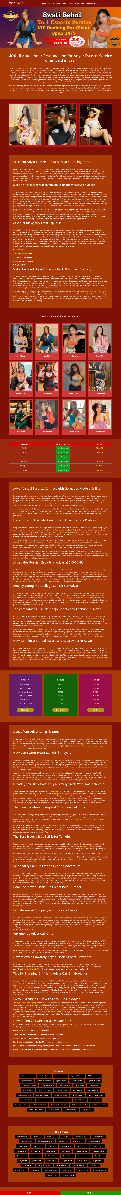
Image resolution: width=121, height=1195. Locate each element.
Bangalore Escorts (81, 1151)
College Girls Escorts (24, 1095)
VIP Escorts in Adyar (72, 653)
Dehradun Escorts (94, 1141)
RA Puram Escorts (93, 1076)
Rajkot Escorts (23, 1146)
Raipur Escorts (99, 1156)
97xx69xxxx (99, 461)
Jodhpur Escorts (78, 1141)
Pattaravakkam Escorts (79, 1105)
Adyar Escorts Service (24, 68)
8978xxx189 (99, 448)
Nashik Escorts (65, 1151)
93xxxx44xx (99, 470)
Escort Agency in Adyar (59, 794)
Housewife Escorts (61, 1090)
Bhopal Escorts (97, 1161)
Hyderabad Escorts (98, 1151)
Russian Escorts (28, 1090)
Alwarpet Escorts (64, 1085)
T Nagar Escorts (60, 1076)
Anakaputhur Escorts (44, 1100)
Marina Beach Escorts (44, 1081)
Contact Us (72, 3)
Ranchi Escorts (51, 1136)
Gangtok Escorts (67, 1161)
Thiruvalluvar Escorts (35, 1109)
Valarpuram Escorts (71, 1109)
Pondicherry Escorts (28, 1076)
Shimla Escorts (51, 1161)
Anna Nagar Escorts (48, 1085)
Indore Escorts (21, 1151)
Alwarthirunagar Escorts (95, 1095)
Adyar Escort (94, 241)
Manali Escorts (36, 1161)
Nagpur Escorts (63, 1141)
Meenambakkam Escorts (59, 1105)
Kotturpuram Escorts (39, 1105)
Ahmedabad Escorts (44, 1165)
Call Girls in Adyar (65, 532)
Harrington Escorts (21, 1105)
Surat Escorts (21, 1156)
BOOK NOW (25, 710)
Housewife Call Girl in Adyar (95, 292)
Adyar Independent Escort (38, 632)
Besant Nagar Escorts (29, 1085)
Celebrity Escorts (92, 1090)
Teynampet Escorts (77, 1076)
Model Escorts (77, 1090)
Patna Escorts (37, 1136)
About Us (51, 3)
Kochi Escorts (66, 1136)
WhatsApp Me (63, 448)
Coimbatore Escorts (51, 1156)
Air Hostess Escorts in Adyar (31, 969)
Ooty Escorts (23, 1161)
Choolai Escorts (79, 1100)
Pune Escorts (52, 1146)
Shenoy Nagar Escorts (99, 1105)
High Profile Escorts (42, 1095)
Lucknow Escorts (22, 1136)
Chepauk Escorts (77, 1081)
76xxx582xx (99, 452)
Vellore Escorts (87, 1109)
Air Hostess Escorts (44, 1090)
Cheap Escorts (94, 1085)
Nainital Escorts (82, 1161)
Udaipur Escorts (50, 1151)
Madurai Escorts (45, 1076)
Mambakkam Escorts (60, 1095)
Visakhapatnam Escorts (45, 1141)
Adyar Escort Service (87, 846)
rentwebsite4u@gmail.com (87, 3)
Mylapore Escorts (26, 1081)
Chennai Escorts (66, 1146)
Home (44, 3)
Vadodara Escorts (83, 1156)
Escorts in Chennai (68, 1175)
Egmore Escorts (61, 1081)
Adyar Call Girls (89, 210)
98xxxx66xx (99, 457)
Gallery (58, 3)
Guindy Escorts (94, 1100)
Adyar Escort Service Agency (26, 1003)
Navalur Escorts (77, 1095)
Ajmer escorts (35, 1156)
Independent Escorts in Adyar (81, 819)
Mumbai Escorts (82, 1146)
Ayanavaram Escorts (63, 1100)
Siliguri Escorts (37, 1146)
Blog (64, 3)
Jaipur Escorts (35, 1151)
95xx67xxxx (99, 466)
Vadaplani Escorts (53, 1109)
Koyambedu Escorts (94, 1081)
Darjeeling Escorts (26, 1141)
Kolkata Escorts (97, 1146)
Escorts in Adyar (66, 598)
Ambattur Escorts (27, 1100)
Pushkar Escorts (68, 1156)
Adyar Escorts (43, 169)
